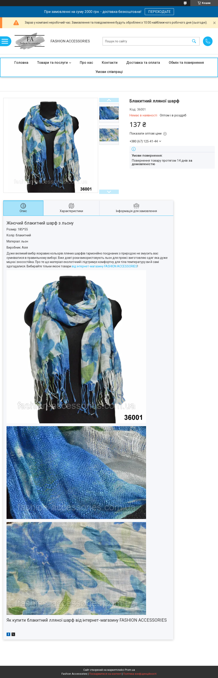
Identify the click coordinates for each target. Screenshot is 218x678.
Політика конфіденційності (140, 673)
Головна (21, 63)
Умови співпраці (109, 72)
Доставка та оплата (143, 63)
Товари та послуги (52, 63)
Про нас (86, 63)
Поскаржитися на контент (105, 673)
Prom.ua (130, 669)
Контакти (110, 63)
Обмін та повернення (186, 63)
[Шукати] (194, 41)
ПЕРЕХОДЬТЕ (159, 12)
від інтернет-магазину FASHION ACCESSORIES (104, 266)
